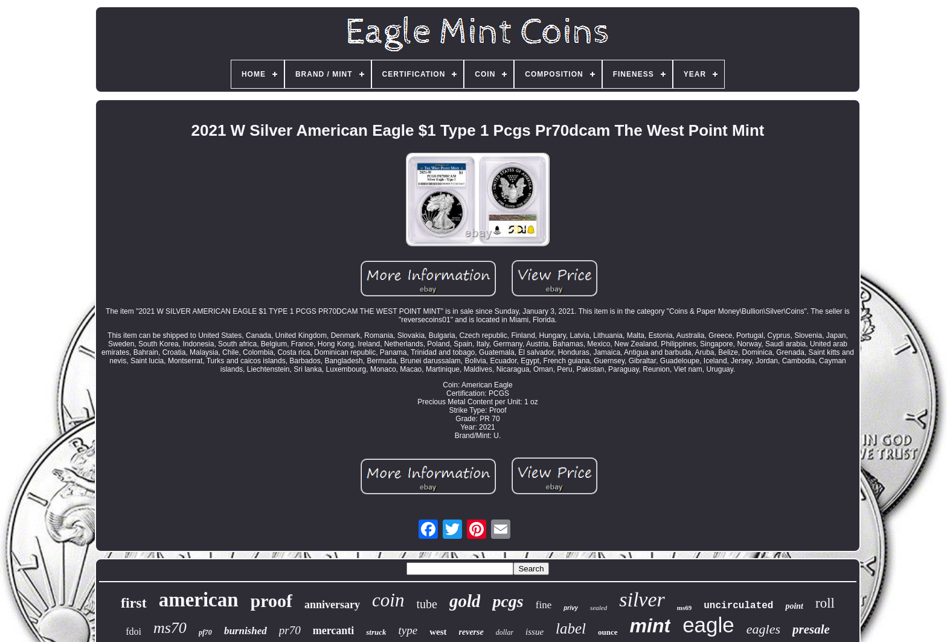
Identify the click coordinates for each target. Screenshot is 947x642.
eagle (708, 625)
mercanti (334, 631)
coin (388, 600)
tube (426, 604)
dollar (504, 632)
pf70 (205, 632)
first (134, 603)
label (571, 628)
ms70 (170, 628)
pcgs (507, 601)
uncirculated (738, 605)
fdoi (133, 631)
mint (650, 626)
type (408, 630)
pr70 (290, 630)
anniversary (332, 605)
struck (376, 632)
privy (570, 608)
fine (543, 605)
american (199, 600)
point (794, 606)
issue (534, 632)
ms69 (684, 607)
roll (825, 603)
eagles (763, 629)
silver (642, 599)
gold (465, 601)
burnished (245, 631)
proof (271, 601)
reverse (471, 632)
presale (811, 629)
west (437, 632)
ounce (608, 632)
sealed (598, 607)
